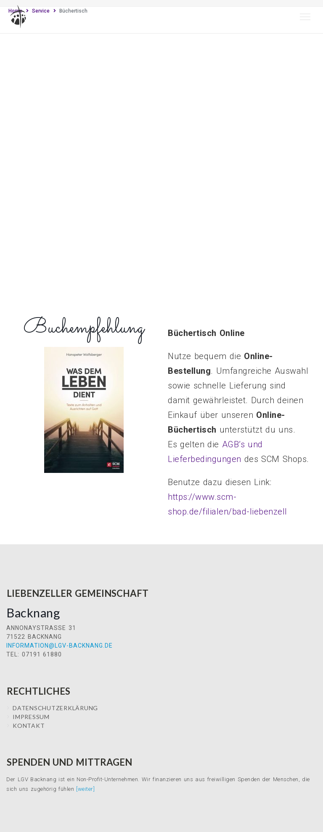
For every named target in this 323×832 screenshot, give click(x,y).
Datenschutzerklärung (55, 707)
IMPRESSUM (31, 716)
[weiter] (85, 789)
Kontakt (29, 725)
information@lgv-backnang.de (59, 645)
